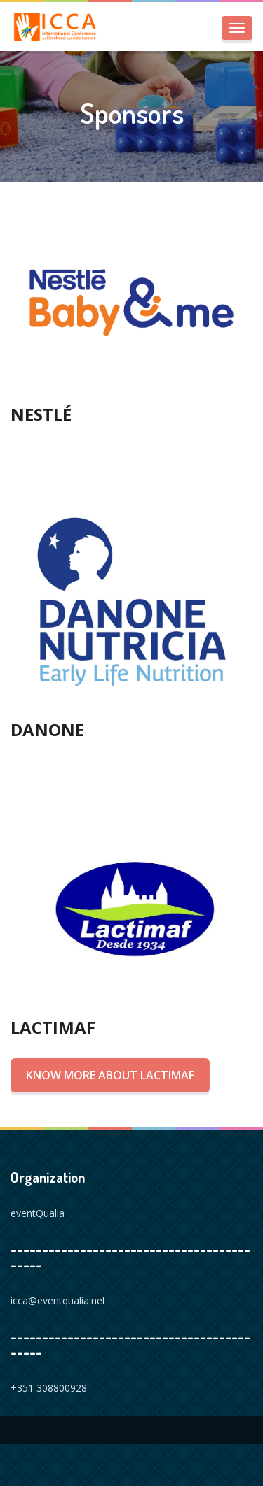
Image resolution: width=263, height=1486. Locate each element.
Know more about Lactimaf (110, 1075)
